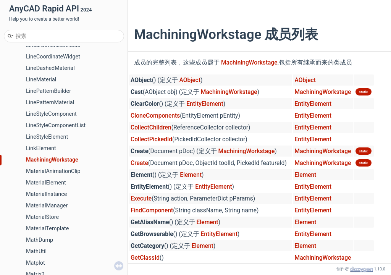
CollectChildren (151, 127)
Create (139, 163)
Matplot (35, 263)
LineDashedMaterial (50, 68)
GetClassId (145, 257)
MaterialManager (47, 205)
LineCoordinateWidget (53, 56)
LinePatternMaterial (50, 102)
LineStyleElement (47, 137)
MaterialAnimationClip (53, 171)
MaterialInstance (46, 194)
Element (191, 174)
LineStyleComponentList (56, 125)
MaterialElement (46, 183)
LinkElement (41, 148)
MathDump (39, 240)
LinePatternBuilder (48, 91)
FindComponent (152, 210)
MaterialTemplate (47, 228)
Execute (141, 198)
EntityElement (204, 103)
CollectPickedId (151, 139)
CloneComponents (155, 115)
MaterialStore (42, 217)
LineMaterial (41, 79)
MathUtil (36, 251)
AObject (189, 80)
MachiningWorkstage (52, 160)
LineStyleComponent (51, 114)
